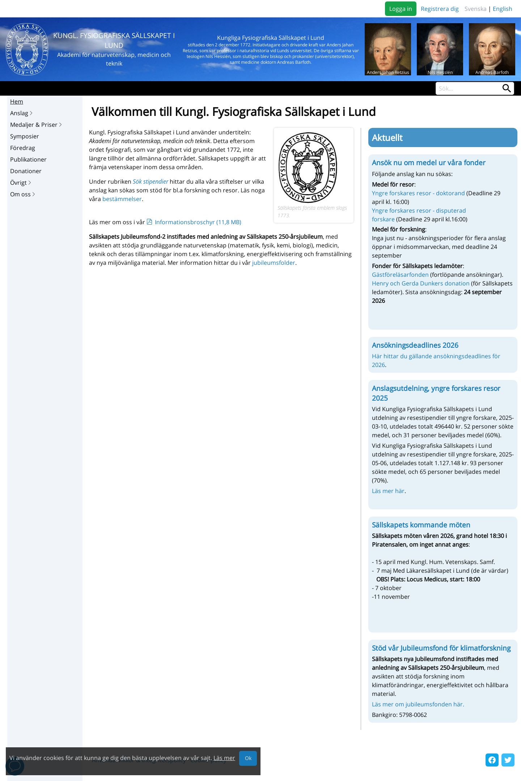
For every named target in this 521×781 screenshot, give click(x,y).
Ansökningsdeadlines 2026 (415, 345)
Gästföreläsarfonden (401, 275)
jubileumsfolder (273, 263)
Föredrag (22, 148)
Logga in (400, 9)
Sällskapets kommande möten (421, 525)
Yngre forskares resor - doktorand (418, 193)
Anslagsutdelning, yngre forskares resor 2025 (436, 393)
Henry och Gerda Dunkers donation (421, 283)
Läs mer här (388, 491)
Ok (248, 758)
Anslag (22, 113)
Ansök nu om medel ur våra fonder (429, 162)
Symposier (24, 136)
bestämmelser (122, 199)
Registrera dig (440, 9)
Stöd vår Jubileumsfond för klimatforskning (441, 648)
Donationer (26, 171)
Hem (16, 101)
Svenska (476, 9)
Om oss (23, 194)
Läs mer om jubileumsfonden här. (418, 704)
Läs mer (224, 758)
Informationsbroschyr (198, 222)
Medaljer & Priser (36, 125)
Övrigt (21, 183)
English (502, 9)
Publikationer (28, 159)
